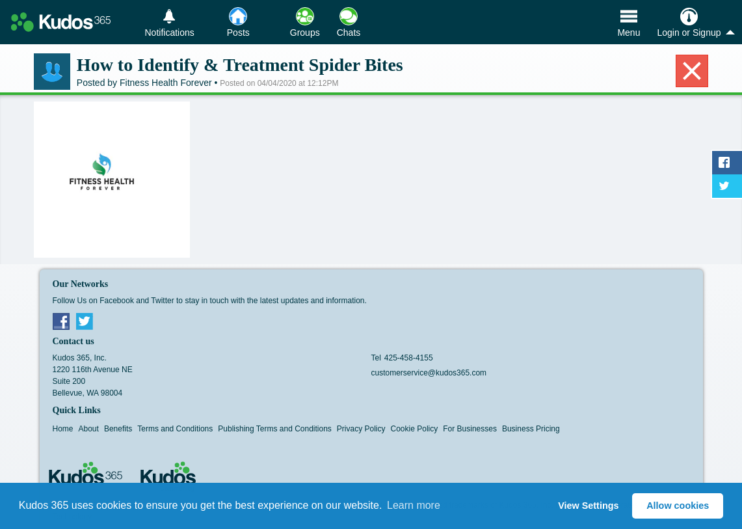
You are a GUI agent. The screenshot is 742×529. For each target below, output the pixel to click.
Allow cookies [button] (677, 505)
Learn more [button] (413, 505)
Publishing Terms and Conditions (275, 428)
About (89, 428)
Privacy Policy (361, 428)
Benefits (118, 428)
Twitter (84, 321)
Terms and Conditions (175, 428)
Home (63, 428)
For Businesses (470, 428)
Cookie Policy (414, 428)
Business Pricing (531, 428)
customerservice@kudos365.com (429, 372)
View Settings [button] (588, 505)
